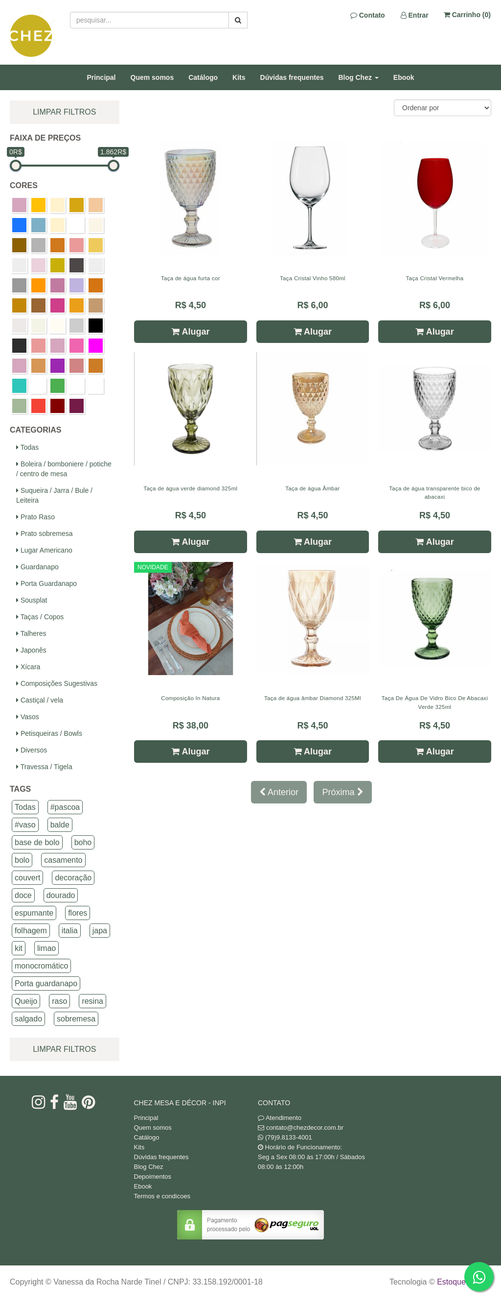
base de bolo (37, 842)
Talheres (31, 633)
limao (46, 948)
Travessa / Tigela (44, 767)
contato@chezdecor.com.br (304, 1127)
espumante (34, 913)
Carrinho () (467, 15)
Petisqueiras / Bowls (49, 733)
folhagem (31, 930)
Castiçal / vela (39, 700)
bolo (22, 860)
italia (70, 930)
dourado (60, 895)
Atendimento (279, 1117)
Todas (27, 447)
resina (92, 1001)
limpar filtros (64, 112)
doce (23, 895)
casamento (63, 860)
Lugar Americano (44, 550)
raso (59, 1001)
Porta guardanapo (46, 983)
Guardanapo (37, 567)
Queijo (26, 1001)
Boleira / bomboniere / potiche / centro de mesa (64, 469)
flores (77, 913)
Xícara (28, 667)
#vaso (25, 825)
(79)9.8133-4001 (288, 1137)
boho (83, 842)
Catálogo (203, 77)
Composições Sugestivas (56, 683)
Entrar (415, 15)
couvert (27, 878)
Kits (238, 77)
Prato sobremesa (44, 533)
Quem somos (152, 77)
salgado (28, 1019)
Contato (367, 15)
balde (59, 825)
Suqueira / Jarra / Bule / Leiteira (54, 495)
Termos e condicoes (162, 1196)
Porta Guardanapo (46, 583)
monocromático (41, 966)
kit (19, 948)
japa (99, 930)
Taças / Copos (40, 617)
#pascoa (65, 807)
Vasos (27, 717)
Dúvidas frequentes (292, 77)
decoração (73, 878)
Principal (101, 77)
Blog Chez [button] (359, 77)
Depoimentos (153, 1176)
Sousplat (31, 600)
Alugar (190, 332)
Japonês (31, 650)
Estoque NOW (461, 1282)
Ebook (403, 77)
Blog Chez (148, 1166)
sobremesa (76, 1019)
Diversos (31, 750)
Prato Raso (35, 517)
